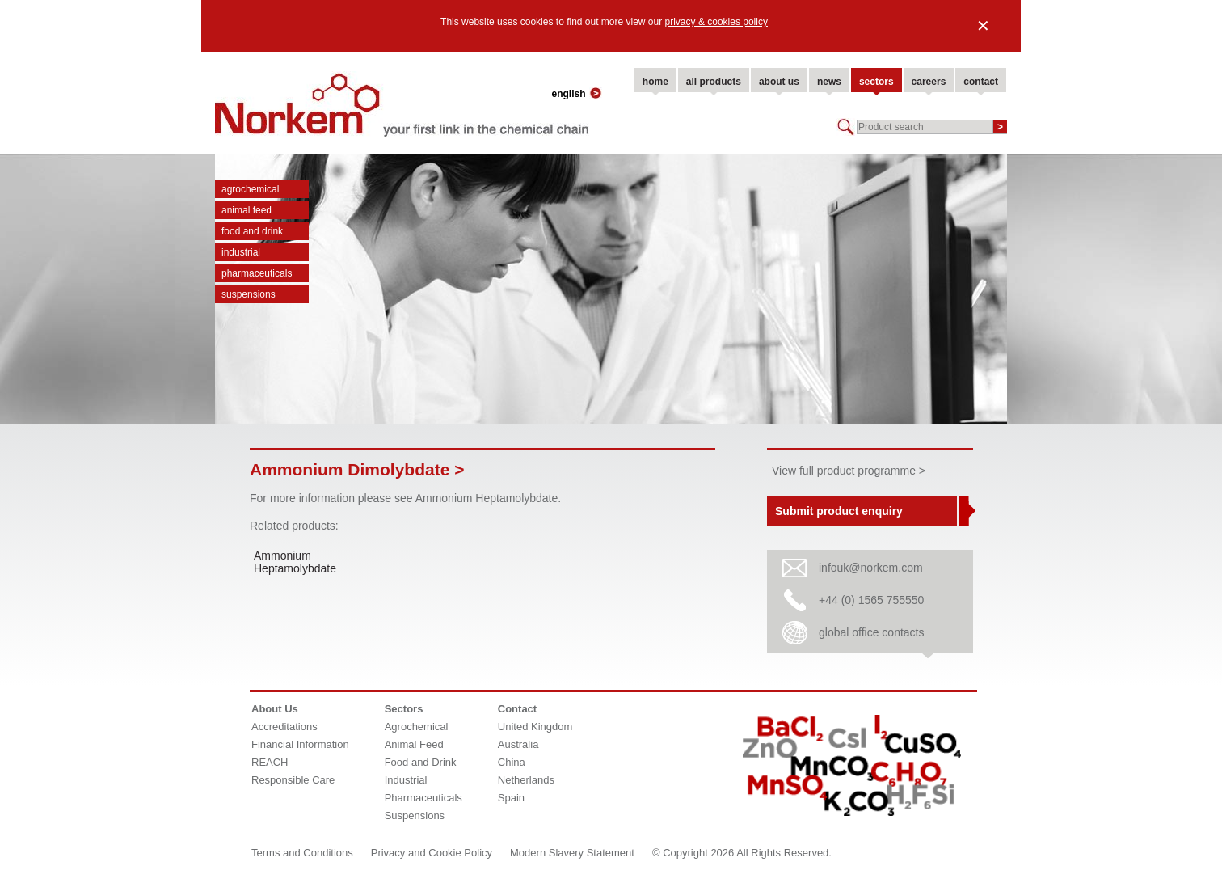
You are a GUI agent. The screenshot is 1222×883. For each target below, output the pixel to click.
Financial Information (300, 744)
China (511, 762)
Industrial (240, 252)
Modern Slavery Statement (572, 853)
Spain (511, 798)
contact (980, 81)
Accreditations (284, 726)
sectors (876, 81)
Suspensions (248, 294)
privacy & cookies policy (716, 21)
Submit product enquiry (839, 511)
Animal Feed (246, 210)
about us (779, 81)
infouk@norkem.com (871, 567)
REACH (270, 762)
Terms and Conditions (302, 853)
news (829, 81)
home (655, 81)
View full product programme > (848, 470)
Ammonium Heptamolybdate (295, 562)
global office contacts (872, 632)
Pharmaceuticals (256, 273)
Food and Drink (252, 231)
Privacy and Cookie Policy (431, 853)
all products (713, 81)
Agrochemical (250, 189)
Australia (518, 744)
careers (929, 81)
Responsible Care (293, 780)
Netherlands (526, 780)
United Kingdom (535, 726)
